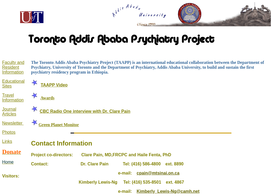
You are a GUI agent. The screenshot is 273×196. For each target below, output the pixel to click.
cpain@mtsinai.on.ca (157, 173)
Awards (47, 98)
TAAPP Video (54, 85)
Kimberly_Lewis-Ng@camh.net (167, 191)
